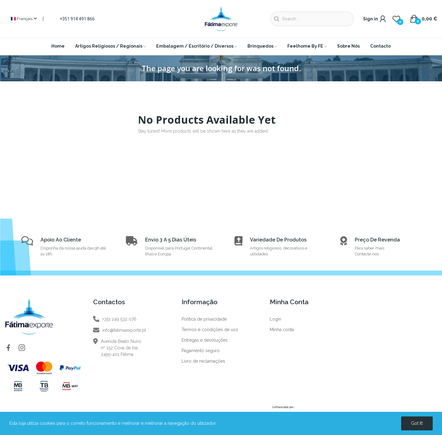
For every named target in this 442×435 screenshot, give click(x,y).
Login (275, 319)
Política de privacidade (204, 319)
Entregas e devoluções (205, 340)
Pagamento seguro (201, 350)
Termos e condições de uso (210, 329)
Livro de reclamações (203, 361)
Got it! (417, 423)
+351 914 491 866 (77, 19)
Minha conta (282, 329)
